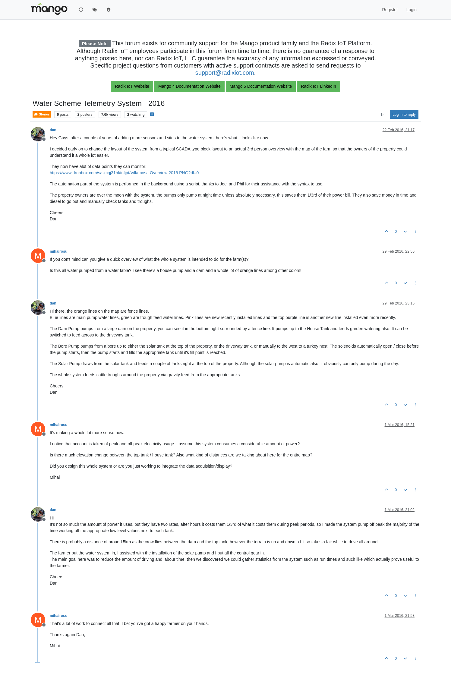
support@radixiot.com (224, 72)
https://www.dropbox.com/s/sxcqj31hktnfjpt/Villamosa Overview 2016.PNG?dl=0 (124, 172)
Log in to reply (404, 114)
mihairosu (59, 251)
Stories (42, 114)
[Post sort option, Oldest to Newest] (382, 114)
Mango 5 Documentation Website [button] (261, 86)
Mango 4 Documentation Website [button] (189, 86)
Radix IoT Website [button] (132, 86)
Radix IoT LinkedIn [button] (318, 86)
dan (53, 130)
